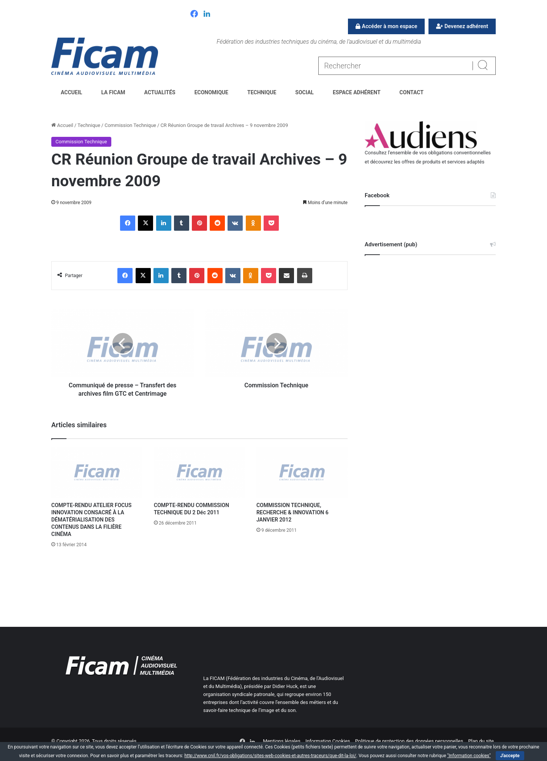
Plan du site (481, 741)
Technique (261, 92)
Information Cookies (327, 741)
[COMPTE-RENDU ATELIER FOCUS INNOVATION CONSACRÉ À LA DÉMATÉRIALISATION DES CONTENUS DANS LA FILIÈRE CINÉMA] (96, 472)
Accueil (71, 92)
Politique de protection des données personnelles (409, 741)
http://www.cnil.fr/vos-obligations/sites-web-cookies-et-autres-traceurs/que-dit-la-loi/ (270, 755)
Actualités (159, 92)
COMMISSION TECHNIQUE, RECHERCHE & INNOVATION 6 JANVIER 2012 (292, 512)
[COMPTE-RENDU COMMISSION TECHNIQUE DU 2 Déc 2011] (199, 472)
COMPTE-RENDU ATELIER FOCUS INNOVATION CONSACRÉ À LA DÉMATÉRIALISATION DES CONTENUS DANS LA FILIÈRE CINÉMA (91, 519)
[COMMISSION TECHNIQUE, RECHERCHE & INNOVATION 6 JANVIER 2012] (302, 472)
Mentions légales (281, 741)
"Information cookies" (469, 755)
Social (304, 92)
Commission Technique (130, 125)
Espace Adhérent (357, 92)
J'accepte (510, 755)
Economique (211, 92)
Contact (412, 92)
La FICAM (113, 92)
